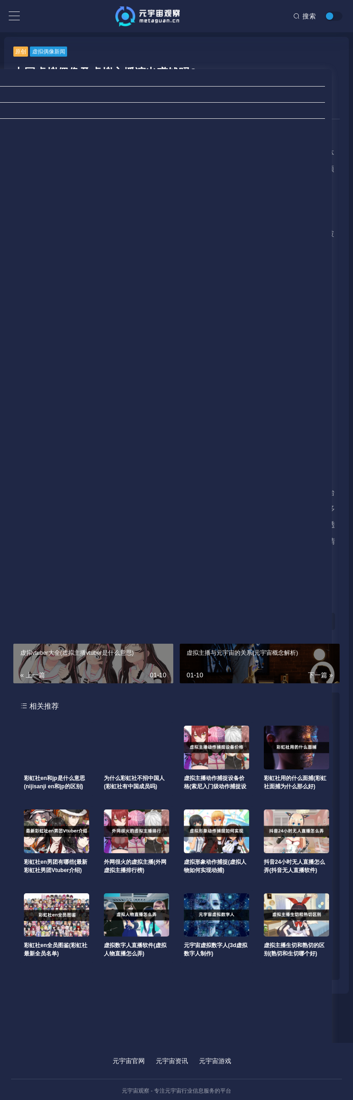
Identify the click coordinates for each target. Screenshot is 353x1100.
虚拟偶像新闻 (48, 51)
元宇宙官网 (129, 1061)
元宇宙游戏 (215, 1061)
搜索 (304, 16)
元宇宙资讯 (172, 1061)
